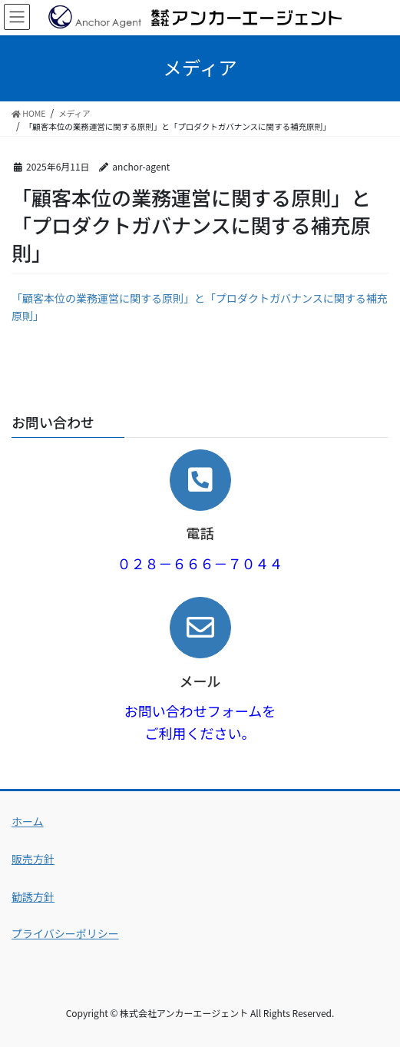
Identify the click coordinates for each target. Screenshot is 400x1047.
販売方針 (33, 858)
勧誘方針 (33, 896)
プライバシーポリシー (65, 933)
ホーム (28, 821)
